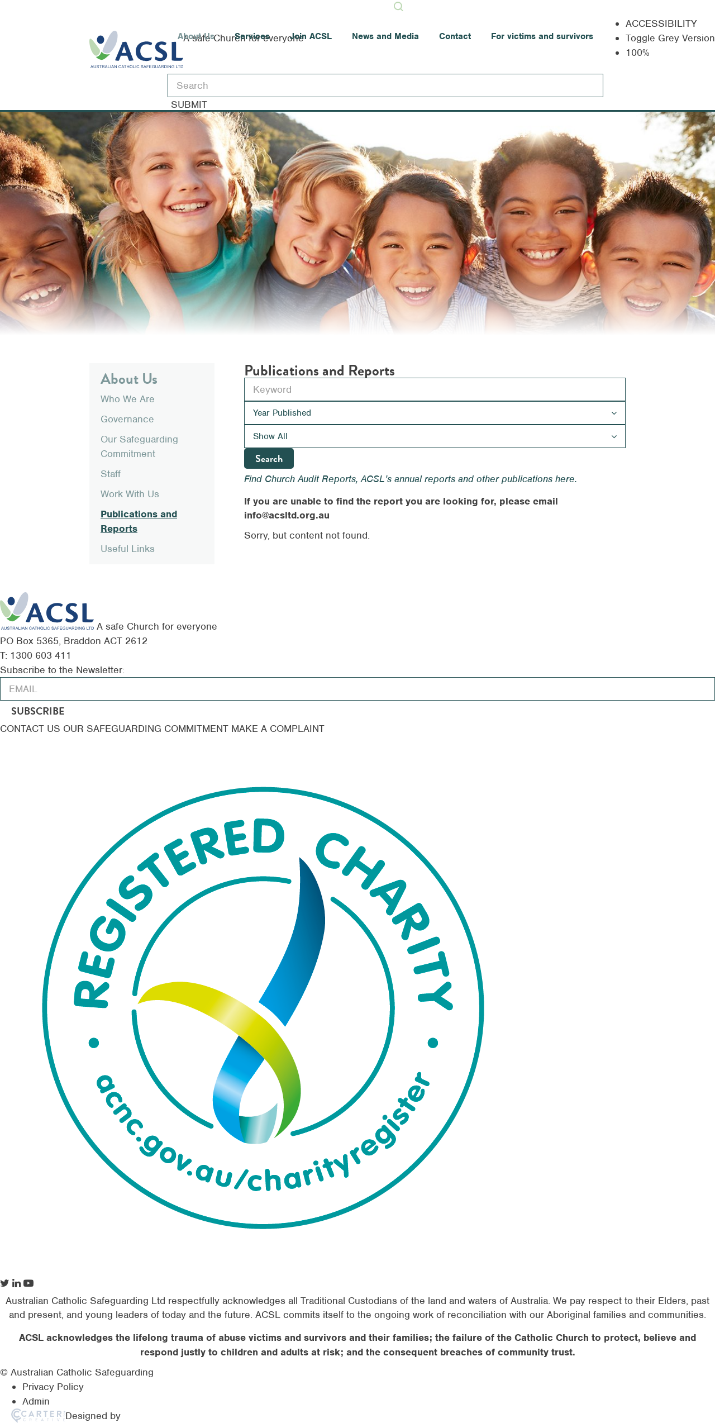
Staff (111, 474)
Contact (455, 36)
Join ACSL (311, 36)
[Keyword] (385, 85)
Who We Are (128, 399)
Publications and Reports (139, 521)
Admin (36, 1401)
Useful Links (128, 548)
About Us (196, 36)
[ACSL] (108, 626)
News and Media (385, 36)
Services (252, 36)
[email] (357, 689)
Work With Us (130, 494)
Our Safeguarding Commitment (139, 446)
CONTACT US (31, 728)
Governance (127, 419)
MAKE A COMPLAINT (278, 728)
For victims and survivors (542, 36)
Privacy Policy (53, 1387)
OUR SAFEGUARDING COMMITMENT (147, 728)
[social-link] (4, 1283)
